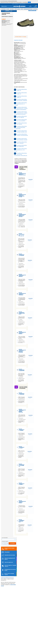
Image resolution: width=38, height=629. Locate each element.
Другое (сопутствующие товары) (9, 574)
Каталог (7, 9)
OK (29, 2)
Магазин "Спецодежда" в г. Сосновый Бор (21, 465)
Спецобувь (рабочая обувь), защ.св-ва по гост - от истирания (20, 104)
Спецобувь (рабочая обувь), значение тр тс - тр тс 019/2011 (20, 149)
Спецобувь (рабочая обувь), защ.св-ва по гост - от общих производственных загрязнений (20, 113)
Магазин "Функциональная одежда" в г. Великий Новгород (22, 411)
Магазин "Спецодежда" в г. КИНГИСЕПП (21, 393)
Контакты (35, 9)
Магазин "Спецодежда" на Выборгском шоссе (22, 312)
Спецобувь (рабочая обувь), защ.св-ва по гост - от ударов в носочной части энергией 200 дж (20, 108)
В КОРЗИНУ (12, 543)
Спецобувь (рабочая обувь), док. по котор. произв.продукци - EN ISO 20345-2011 (20, 154)
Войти (30, 6)
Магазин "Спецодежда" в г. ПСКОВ (21, 447)
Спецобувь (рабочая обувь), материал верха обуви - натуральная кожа (20, 127)
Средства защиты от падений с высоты (10, 566)
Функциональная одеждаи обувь (9, 549)
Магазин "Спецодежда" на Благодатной (21, 234)
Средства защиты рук (8, 562)
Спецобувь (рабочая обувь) (9, 555)
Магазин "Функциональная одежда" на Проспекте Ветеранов (22, 351)
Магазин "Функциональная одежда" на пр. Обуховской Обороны (22, 215)
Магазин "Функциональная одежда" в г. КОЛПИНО (22, 332)
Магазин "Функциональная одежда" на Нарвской (22, 275)
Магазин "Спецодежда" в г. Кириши (21, 429)
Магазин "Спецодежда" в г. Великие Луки (21, 520)
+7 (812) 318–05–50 (22, 4)
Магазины (12, 9)
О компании (3, 9)
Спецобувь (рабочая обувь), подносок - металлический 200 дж (21, 135)
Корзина (35, 6)
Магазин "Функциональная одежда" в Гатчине (22, 501)
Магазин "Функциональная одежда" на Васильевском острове (22, 195)
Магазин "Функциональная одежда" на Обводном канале (22, 173)
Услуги (21, 9)
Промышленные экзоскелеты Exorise (10, 570)
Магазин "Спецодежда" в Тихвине (21, 484)
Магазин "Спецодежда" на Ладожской (21, 370)
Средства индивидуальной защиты (9, 559)
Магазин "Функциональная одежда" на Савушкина (22, 293)
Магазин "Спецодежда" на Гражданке (21, 255)
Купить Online (17, 9)
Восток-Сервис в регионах (23, 387)
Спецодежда (6, 552)
